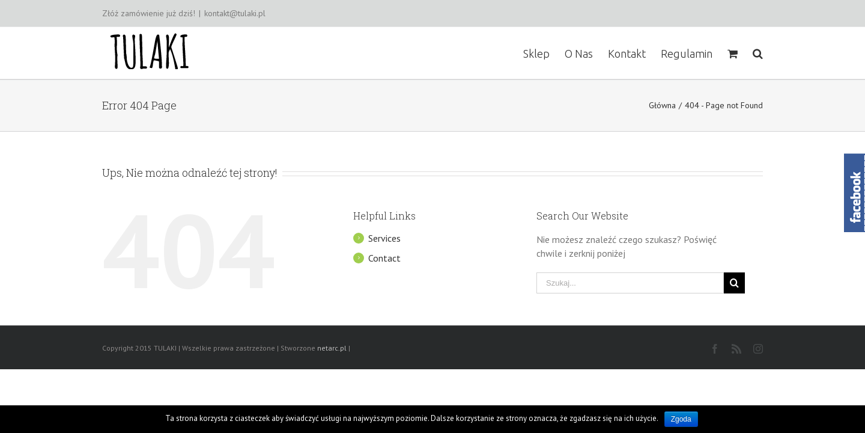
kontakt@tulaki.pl (235, 13)
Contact (384, 258)
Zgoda (681, 419)
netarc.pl (332, 347)
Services (384, 238)
